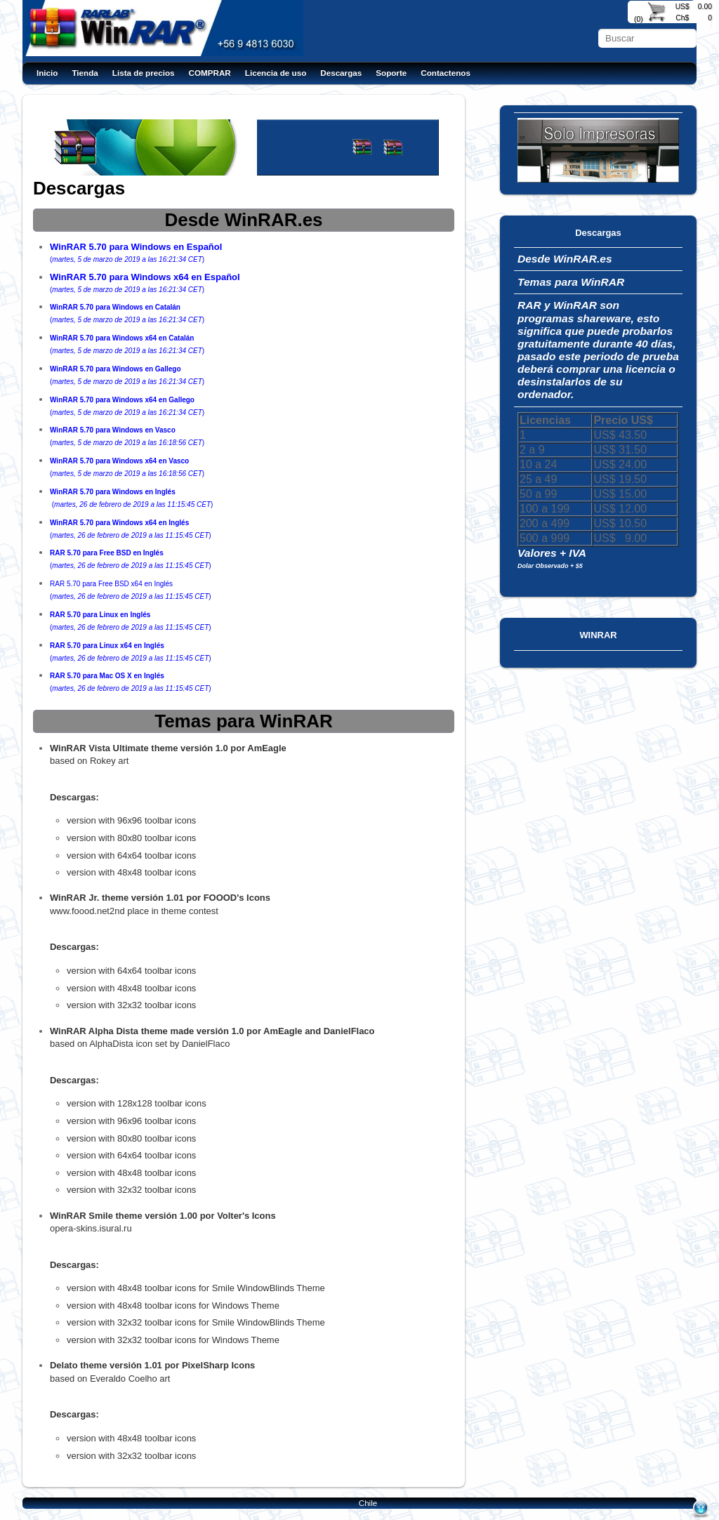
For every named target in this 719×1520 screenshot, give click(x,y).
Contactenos (445, 72)
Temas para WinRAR (570, 282)
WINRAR (597, 635)
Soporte (391, 72)
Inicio (47, 72)
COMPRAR (210, 72)
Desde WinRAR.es (564, 259)
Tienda (85, 72)
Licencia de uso (275, 72)
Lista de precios (143, 72)
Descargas (341, 72)
